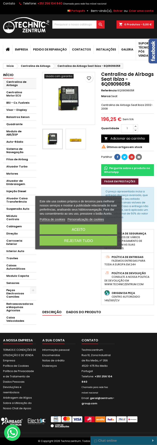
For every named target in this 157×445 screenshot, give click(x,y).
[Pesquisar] (78, 24)
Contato (9, 3)
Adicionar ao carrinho (124, 138)
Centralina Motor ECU (14, 94)
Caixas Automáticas (15, 267)
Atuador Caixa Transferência (17, 200)
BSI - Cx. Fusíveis (17, 103)
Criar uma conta (141, 11)
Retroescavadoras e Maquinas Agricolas (19, 307)
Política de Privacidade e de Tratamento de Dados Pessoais (18, 376)
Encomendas (51, 355)
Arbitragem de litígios (17, 398)
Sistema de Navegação (15, 150)
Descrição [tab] (52, 312)
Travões (12, 258)
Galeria (127, 49)
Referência (109, 90)
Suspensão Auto (17, 209)
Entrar (118, 11)
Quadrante (14, 124)
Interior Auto (15, 251)
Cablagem (14, 226)
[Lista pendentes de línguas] (78, 10)
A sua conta (53, 340)
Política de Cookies (16, 366)
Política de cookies (52, 219)
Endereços (49, 366)
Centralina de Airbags (16, 83)
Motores (12, 174)
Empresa (21, 49)
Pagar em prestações (119, 181)
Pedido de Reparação (50, 49)
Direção (12, 233)
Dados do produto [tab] (83, 312)
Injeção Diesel (16, 191)
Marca (106, 96)
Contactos (81, 49)
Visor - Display (16, 110)
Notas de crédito (53, 360)
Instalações (106, 49)
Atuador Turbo (17, 166)
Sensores (12, 283)
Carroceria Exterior (14, 242)
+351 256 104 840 (49, 3)
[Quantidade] (127, 128)
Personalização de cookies (85, 219)
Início (8, 75)
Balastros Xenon (18, 117)
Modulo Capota (17, 276)
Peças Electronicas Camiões (15, 293)
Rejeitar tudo (78, 241)
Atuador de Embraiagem (15, 182)
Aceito (78, 230)
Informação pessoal (56, 350)
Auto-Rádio (14, 142)
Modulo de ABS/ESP (13, 133)
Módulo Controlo (12, 217)
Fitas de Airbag (17, 159)
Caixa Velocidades (15, 319)
